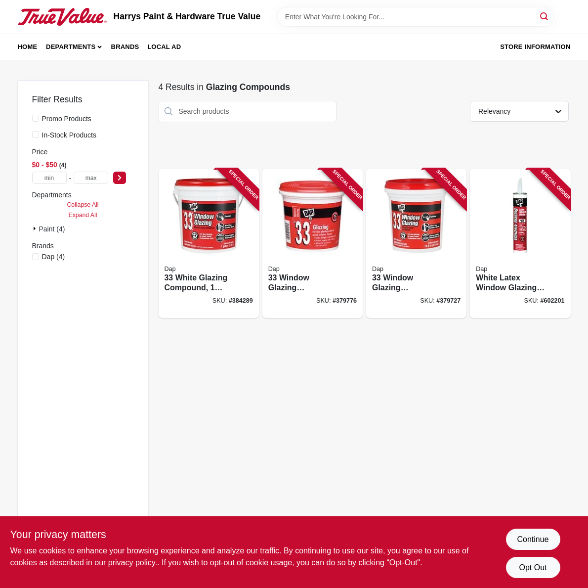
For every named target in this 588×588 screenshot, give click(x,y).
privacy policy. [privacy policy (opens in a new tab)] (132, 562)
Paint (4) (52, 229)
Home (28, 46)
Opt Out (532, 567)
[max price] (91, 178)
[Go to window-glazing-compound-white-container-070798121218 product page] (416, 243)
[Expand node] (36, 228)
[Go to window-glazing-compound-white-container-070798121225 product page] (312, 243)
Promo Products (66, 118)
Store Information (535, 46)
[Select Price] (119, 178)
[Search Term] (415, 17)
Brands (125, 46)
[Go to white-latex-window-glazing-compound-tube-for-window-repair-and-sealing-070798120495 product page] (520, 243)
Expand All (83, 215)
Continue (532, 539)
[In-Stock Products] (35, 134)
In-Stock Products (69, 135)
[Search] (545, 16)
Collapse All (82, 204)
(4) (53, 257)
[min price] (49, 178)
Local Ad (164, 46)
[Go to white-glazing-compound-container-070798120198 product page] (209, 243)
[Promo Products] (35, 118)
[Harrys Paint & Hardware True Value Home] (62, 17)
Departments (70, 46)
